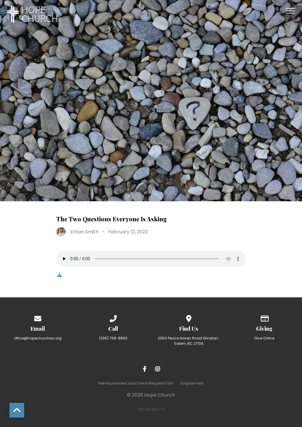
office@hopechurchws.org (38, 338)
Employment (192, 383)
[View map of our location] (189, 317)
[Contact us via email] (38, 317)
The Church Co (151, 409)
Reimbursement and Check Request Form (136, 383)
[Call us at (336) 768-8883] (113, 317)
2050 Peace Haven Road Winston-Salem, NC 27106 (189, 341)
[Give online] (264, 317)
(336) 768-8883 (113, 338)
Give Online (264, 338)
